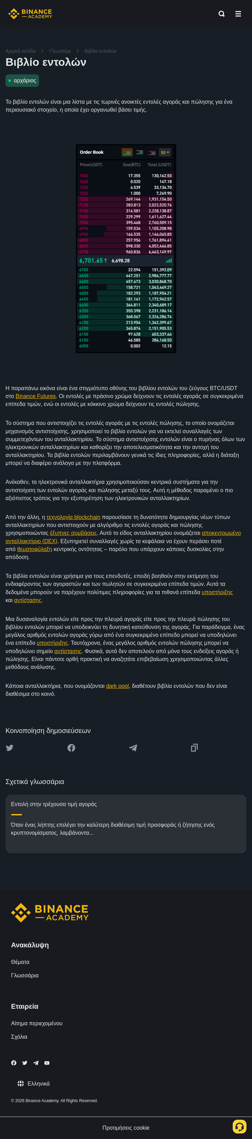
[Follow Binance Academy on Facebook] (14, 1063)
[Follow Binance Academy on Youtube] (47, 1063)
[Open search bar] (219, 14)
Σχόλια (19, 1037)
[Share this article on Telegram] (133, 748)
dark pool (117, 686)
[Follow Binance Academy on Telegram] (36, 1062)
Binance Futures (36, 396)
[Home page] (30, 13)
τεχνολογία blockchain (73, 517)
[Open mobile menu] (238, 14)
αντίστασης (27, 600)
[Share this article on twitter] (10, 748)
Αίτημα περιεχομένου (36, 1023)
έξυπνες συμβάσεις (73, 533)
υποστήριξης (217, 592)
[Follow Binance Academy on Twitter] (25, 1063)
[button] (238, 14)
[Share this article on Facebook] (71, 748)
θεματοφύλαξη (34, 549)
